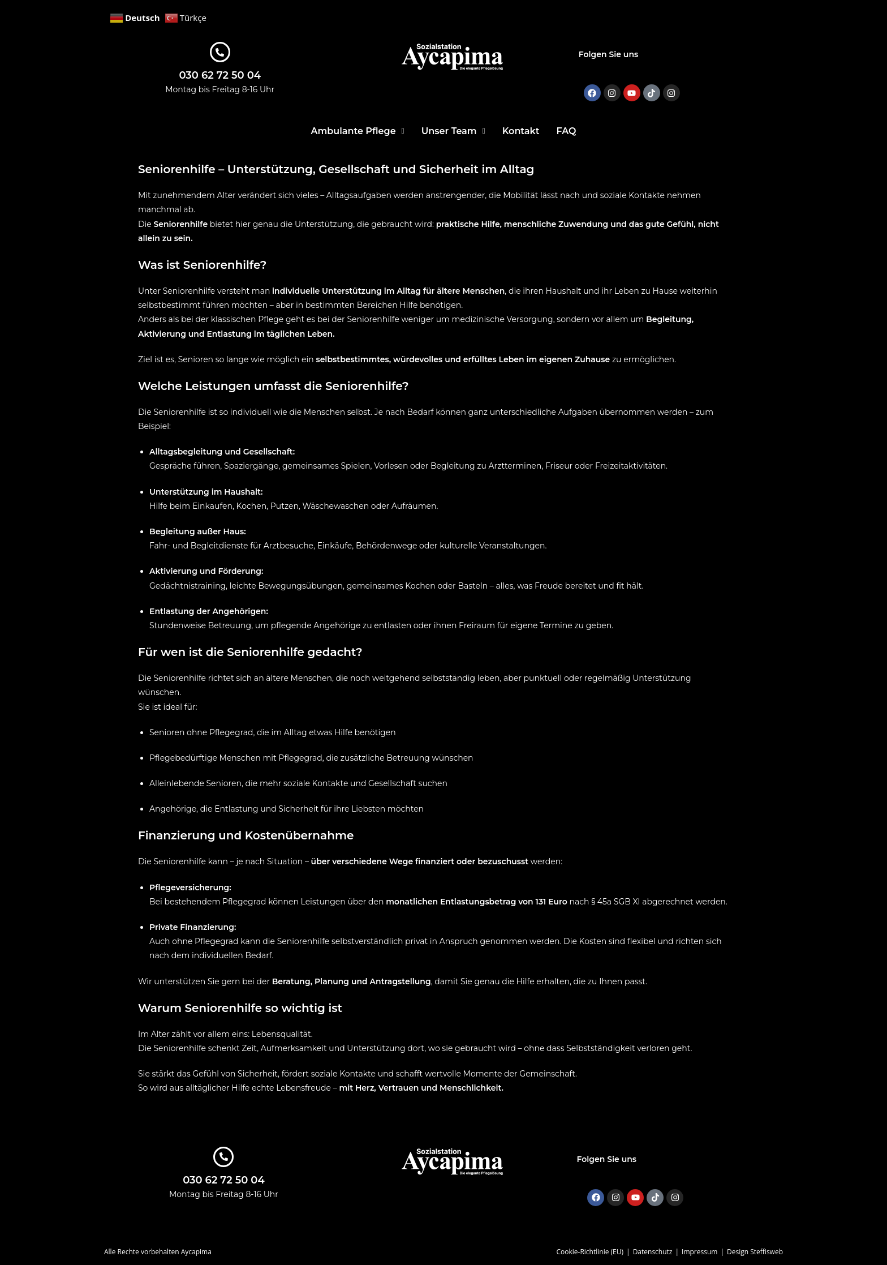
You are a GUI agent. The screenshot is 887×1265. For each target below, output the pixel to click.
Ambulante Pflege (357, 131)
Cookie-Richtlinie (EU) (589, 1252)
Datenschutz (653, 1252)
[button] (357, 131)
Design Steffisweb (755, 1252)
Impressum (699, 1252)
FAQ (566, 131)
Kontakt (521, 131)
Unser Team (453, 131)
